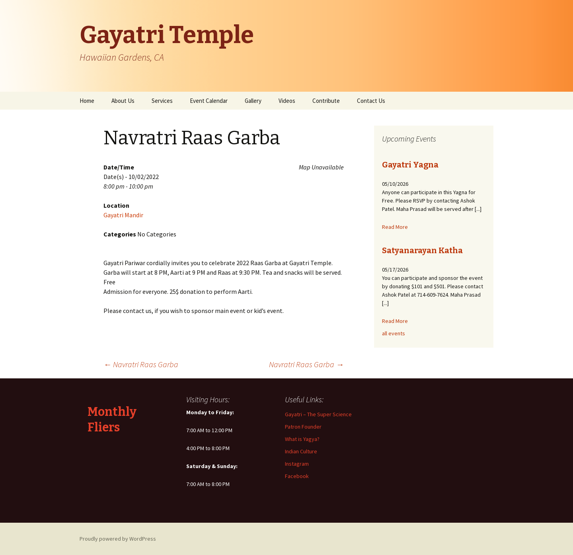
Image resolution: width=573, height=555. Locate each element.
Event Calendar (209, 100)
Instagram (297, 463)
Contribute (326, 100)
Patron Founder (303, 426)
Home (87, 100)
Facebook (297, 476)
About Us (122, 100)
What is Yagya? (302, 439)
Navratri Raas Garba (140, 364)
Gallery (253, 100)
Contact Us (371, 100)
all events (393, 333)
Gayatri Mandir (123, 215)
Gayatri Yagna (410, 164)
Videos (287, 100)
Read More (395, 226)
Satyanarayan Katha (422, 250)
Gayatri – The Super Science (318, 414)
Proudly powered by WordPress (118, 538)
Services (162, 100)
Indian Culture (301, 451)
